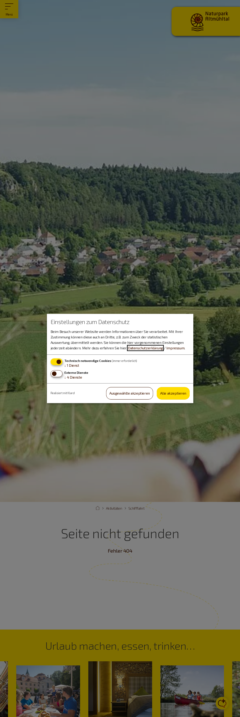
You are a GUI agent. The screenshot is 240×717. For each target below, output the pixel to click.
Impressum (175, 348)
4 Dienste (73, 377)
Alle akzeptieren (173, 393)
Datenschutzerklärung (145, 348)
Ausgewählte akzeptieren (129, 393)
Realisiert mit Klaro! (63, 393)
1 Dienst (71, 365)
